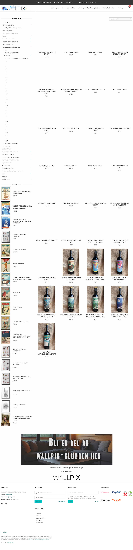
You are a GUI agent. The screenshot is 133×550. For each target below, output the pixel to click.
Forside (38, 513)
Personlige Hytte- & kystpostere (11, 28)
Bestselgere (5, 22)
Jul (6, 50)
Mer (119, 8)
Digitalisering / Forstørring (10, 41)
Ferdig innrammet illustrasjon (10, 157)
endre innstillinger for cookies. (42, 539)
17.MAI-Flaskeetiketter (11, 143)
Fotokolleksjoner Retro (9, 39)
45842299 (9, 494)
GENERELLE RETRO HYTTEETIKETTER (17, 58)
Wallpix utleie (6, 179)
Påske (7, 141)
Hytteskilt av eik (6, 163)
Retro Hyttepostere (8, 25)
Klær (3, 174)
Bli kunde (38, 516)
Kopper (4, 36)
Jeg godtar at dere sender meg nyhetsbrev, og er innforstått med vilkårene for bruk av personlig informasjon (82, 497)
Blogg (5, 532)
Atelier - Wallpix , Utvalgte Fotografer (13, 171)
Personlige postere (8, 168)
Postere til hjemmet (8, 154)
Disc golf (8, 146)
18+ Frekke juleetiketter (12, 52)
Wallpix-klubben (6, 149)
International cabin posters (10, 152)
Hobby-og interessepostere (10, 160)
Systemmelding (40, 518)
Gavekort (39, 520)
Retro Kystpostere (7, 30)
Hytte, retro (6, 55)
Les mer (96, 501)
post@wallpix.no (10, 497)
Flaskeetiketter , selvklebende (11, 47)
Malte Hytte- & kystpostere (10, 33)
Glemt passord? (61, 501)
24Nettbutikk (10, 542)
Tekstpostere (6, 165)
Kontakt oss (39, 522)
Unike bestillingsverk (8, 44)
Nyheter (4, 176)
